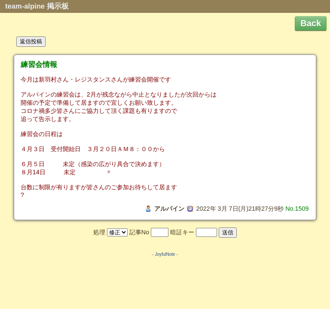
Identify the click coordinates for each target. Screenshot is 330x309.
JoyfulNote (165, 254)
